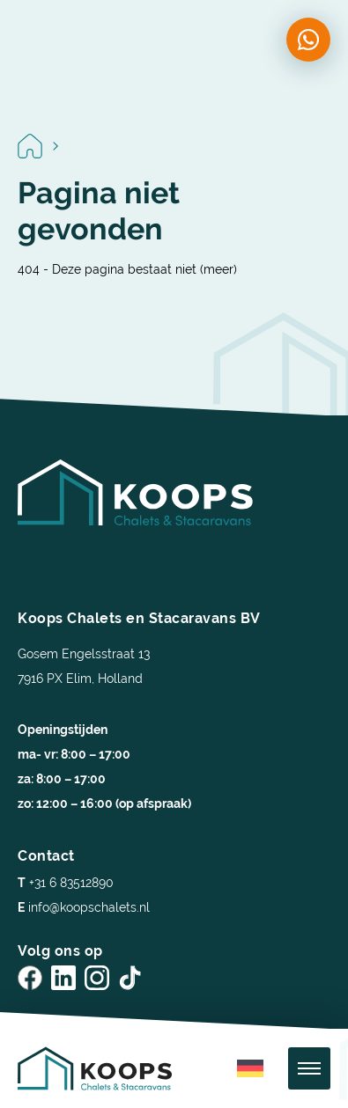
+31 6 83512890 (66, 883)
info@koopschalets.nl (84, 907)
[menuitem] (250, 1068)
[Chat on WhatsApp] (308, 40)
